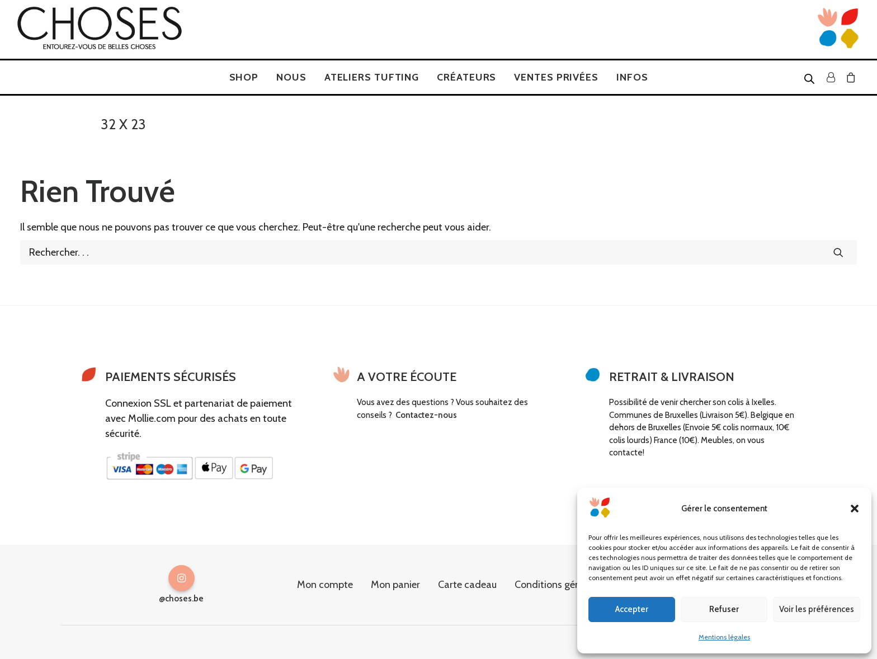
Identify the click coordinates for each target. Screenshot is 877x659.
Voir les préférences (816, 609)
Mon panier (395, 584)
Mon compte (325, 584)
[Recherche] (438, 252)
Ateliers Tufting (371, 77)
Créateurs (466, 77)
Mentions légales (724, 637)
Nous (291, 77)
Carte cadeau (467, 584)
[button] (854, 508)
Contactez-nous (426, 415)
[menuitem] (244, 77)
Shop (244, 77)
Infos (632, 77)
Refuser (724, 609)
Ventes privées (556, 77)
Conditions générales (560, 584)
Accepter (631, 609)
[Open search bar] (809, 78)
